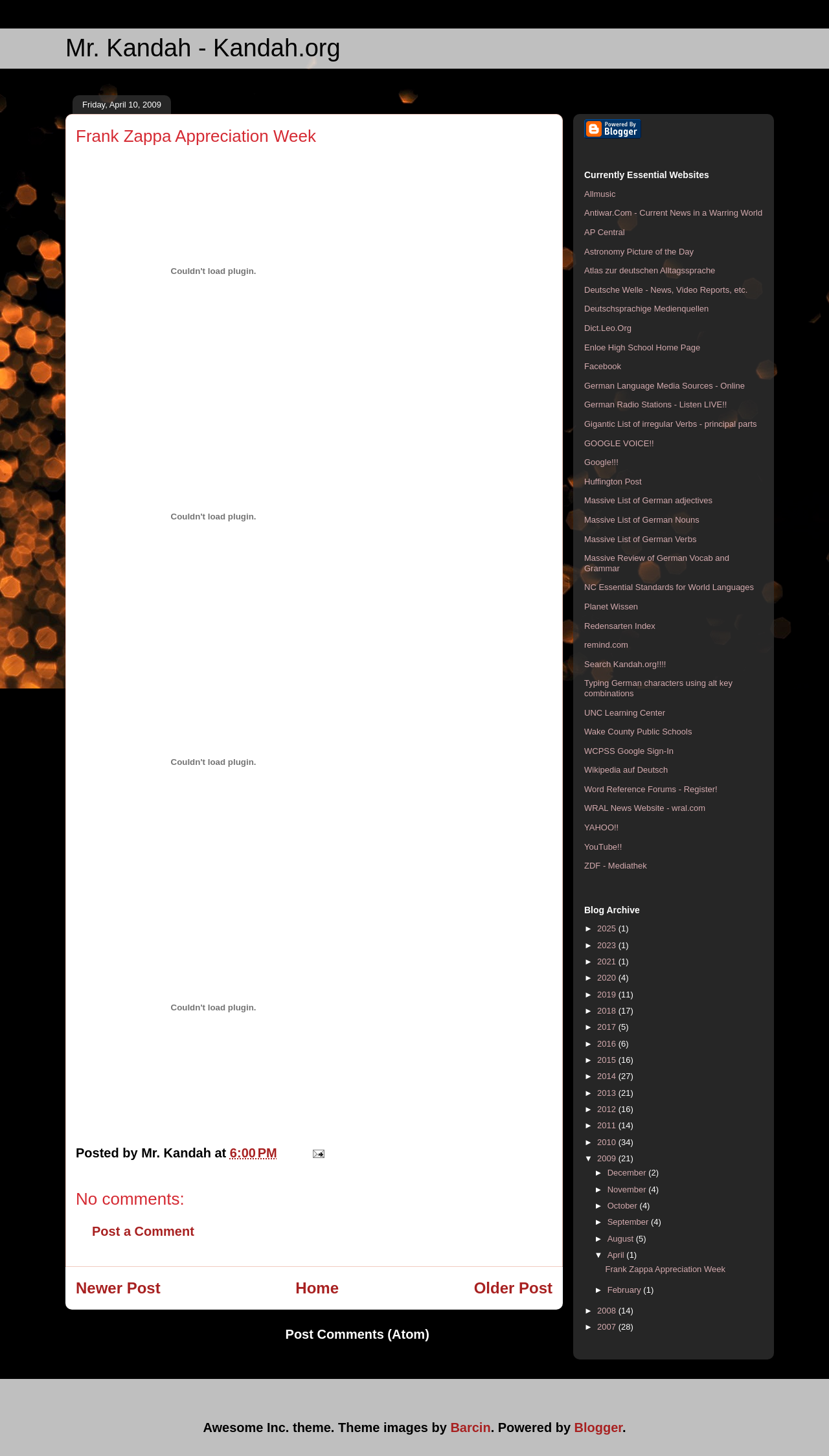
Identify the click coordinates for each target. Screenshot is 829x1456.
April (617, 1255)
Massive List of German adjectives (648, 500)
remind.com (606, 645)
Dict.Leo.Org (607, 328)
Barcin (470, 1427)
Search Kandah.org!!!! (625, 664)
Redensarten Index (619, 626)
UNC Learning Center (624, 713)
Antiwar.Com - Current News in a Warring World (673, 213)
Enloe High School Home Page (642, 347)
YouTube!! (603, 847)
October (624, 1206)
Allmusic (599, 194)
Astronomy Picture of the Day (639, 251)
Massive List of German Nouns (641, 520)
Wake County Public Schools (638, 731)
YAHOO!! (601, 827)
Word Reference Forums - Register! (651, 789)
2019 (608, 994)
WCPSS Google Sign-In (629, 751)
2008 (608, 1310)
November (628, 1189)
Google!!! (601, 462)
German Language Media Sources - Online (664, 386)
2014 (608, 1076)
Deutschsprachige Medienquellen (646, 308)
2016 (608, 1044)
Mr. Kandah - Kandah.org (203, 48)
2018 (608, 1011)
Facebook (602, 366)
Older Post (513, 1288)
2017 (608, 1027)
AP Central (604, 232)
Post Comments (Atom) (357, 1334)
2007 (608, 1327)
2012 (608, 1109)
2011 (608, 1125)
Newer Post (118, 1288)
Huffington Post (613, 481)
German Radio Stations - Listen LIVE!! (655, 404)
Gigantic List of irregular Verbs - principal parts (670, 424)
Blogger (598, 1427)
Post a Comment (143, 1231)
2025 (608, 928)
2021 (608, 961)
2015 (608, 1060)
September (629, 1222)
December (628, 1172)
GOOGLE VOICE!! (619, 443)
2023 (608, 945)
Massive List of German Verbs (640, 539)
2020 (608, 978)
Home (317, 1288)
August (622, 1239)
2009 (608, 1158)
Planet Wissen (611, 606)
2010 (608, 1142)
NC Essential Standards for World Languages (669, 587)
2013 (608, 1093)
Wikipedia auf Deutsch (626, 770)
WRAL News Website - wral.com (644, 808)
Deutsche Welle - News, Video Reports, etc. (665, 290)
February (626, 1290)
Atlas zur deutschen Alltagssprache (649, 270)
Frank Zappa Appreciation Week (665, 1269)
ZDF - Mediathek (615, 865)
